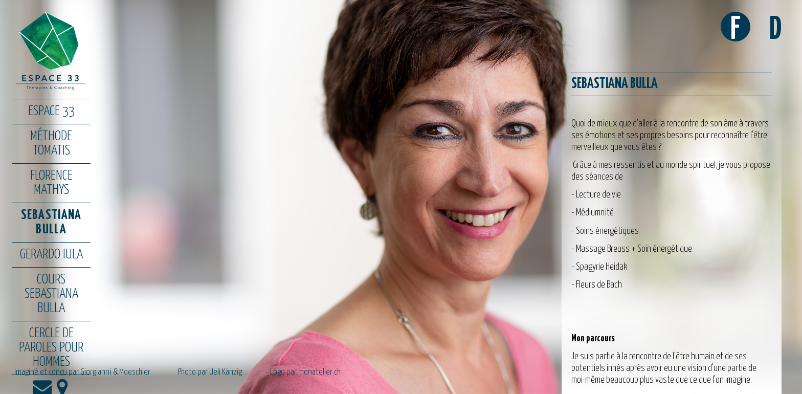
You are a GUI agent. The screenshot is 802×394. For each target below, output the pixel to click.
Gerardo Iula (51, 254)
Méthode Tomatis (51, 143)
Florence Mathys (51, 183)
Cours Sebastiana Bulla (51, 294)
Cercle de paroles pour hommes (51, 347)
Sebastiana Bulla (51, 222)
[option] (401, 197)
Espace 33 (51, 111)
